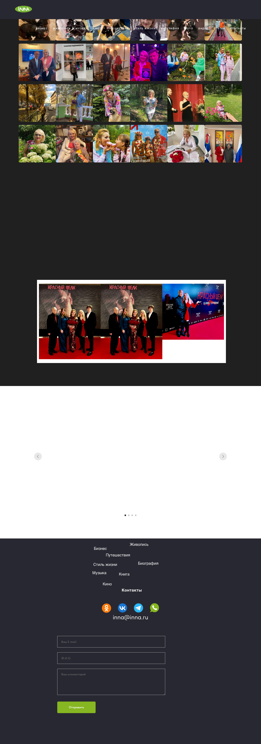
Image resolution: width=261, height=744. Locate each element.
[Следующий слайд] (223, 456)
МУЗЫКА (82, 28)
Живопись (61, 28)
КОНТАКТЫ (238, 28)
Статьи (219, 28)
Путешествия (118, 28)
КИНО (97, 28)
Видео (203, 28)
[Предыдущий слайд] (38, 456)
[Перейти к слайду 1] (125, 515)
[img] (106, 608)
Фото (188, 28)
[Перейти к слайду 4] (135, 515)
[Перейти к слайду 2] (129, 515)
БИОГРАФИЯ (170, 28)
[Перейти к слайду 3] (132, 515)
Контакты (132, 589)
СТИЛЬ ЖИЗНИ (145, 28)
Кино (107, 583)
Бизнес (42, 28)
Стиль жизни (105, 564)
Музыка (99, 572)
